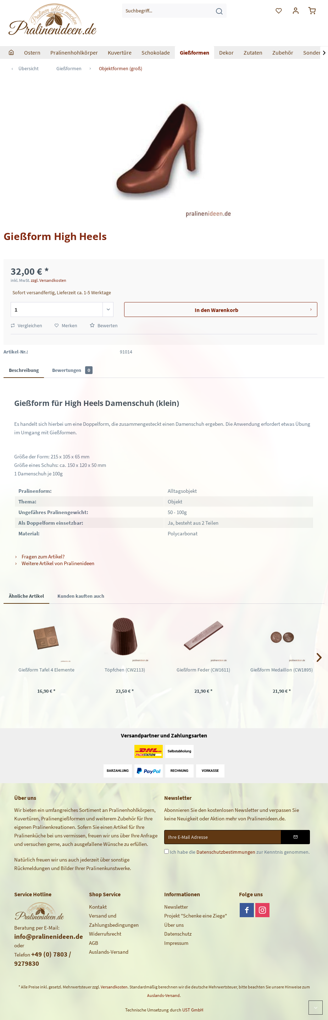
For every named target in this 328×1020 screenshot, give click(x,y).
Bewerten (104, 325)
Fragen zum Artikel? (39, 556)
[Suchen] (219, 11)
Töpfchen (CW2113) (125, 670)
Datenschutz (177, 933)
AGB (93, 943)
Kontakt (98, 906)
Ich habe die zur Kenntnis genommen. (240, 852)
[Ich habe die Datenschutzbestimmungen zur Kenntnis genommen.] (166, 851)
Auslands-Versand (108, 951)
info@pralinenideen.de (48, 936)
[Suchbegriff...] (174, 11)
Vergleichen (26, 325)
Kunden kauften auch (80, 596)
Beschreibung (24, 370)
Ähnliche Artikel (26, 596)
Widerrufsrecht (105, 933)
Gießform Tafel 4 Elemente (46, 670)
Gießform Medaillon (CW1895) (281, 670)
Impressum (176, 943)
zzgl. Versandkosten (48, 280)
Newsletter (176, 906)
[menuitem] (174, 11)
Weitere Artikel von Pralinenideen (54, 563)
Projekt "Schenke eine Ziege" (195, 915)
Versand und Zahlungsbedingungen (114, 920)
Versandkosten (114, 987)
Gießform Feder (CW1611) (203, 670)
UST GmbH (192, 1010)
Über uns (174, 924)
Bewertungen (72, 370)
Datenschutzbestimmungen (225, 852)
